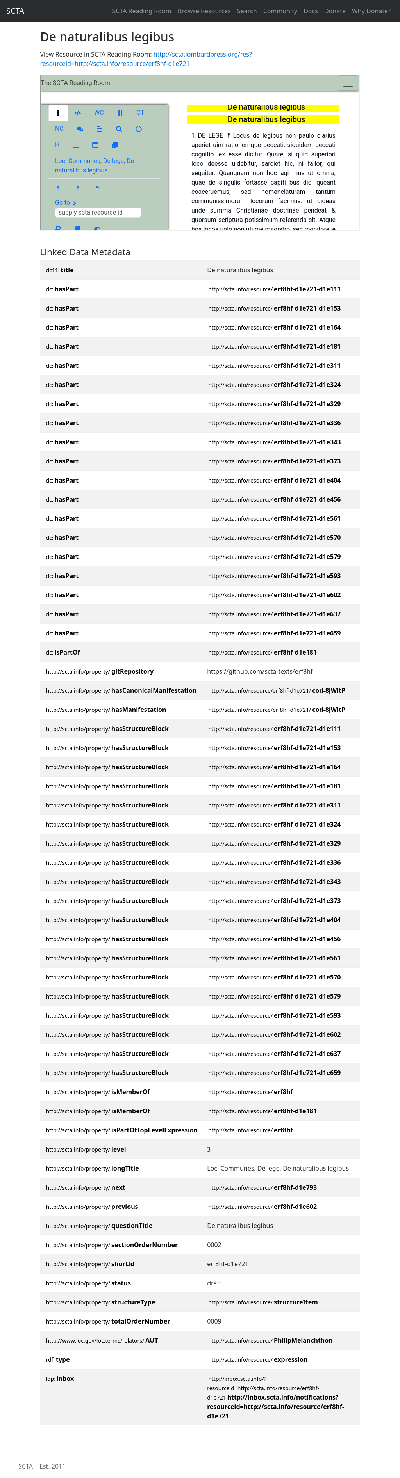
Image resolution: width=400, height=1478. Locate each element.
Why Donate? (371, 11)
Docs (311, 11)
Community (280, 11)
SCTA (15, 10)
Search (247, 11)
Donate (335, 11)
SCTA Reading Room (141, 11)
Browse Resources (204, 11)
